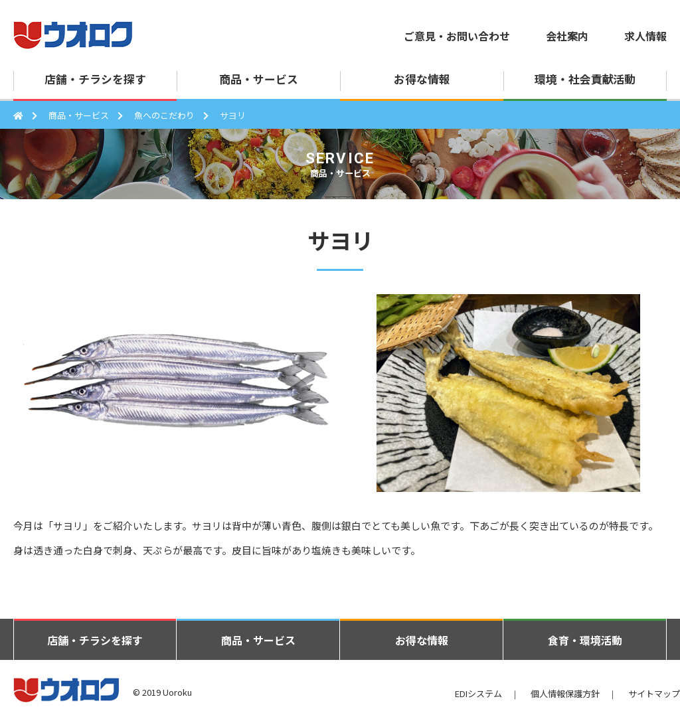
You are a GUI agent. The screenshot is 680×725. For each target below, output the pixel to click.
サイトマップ (654, 693)
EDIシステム (478, 693)
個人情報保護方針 (565, 693)
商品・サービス (78, 115)
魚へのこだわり (164, 115)
